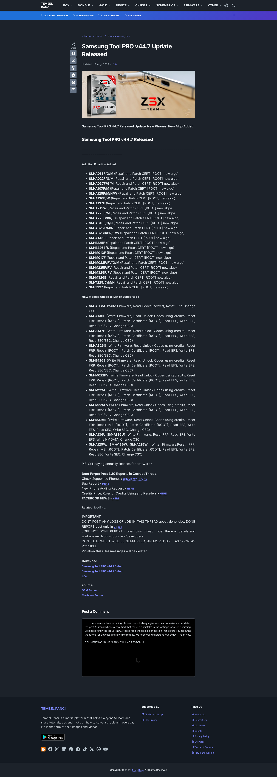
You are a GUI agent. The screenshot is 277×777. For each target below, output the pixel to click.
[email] (73, 89)
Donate (198, 731)
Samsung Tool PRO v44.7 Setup (106, 566)
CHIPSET (141, 5)
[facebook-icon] (50, 749)
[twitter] (73, 60)
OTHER (213, 5)
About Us (199, 714)
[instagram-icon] (57, 749)
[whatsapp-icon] (99, 749)
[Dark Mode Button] (226, 5)
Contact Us (200, 720)
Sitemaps (199, 741)
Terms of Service (204, 747)
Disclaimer (200, 725)
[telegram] (73, 75)
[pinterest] (73, 82)
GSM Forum (91, 590)
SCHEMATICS (165, 5)
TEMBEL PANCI (59, 708)
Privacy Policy (202, 736)
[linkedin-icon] (64, 749)
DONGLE (84, 5)
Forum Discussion (205, 752)
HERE (106, 483)
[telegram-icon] (78, 749)
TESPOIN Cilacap (155, 714)
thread (119, 526)
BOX (66, 5)
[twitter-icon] (92, 749)
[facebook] (73, 53)
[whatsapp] (73, 68)
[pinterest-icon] (71, 749)
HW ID (103, 5)
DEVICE (121, 5)
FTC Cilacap (152, 720)
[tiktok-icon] (85, 749)
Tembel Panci (48, 5)
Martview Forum (94, 595)
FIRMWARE (191, 5)
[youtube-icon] (105, 749)
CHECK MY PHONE (137, 478)
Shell (86, 576)
